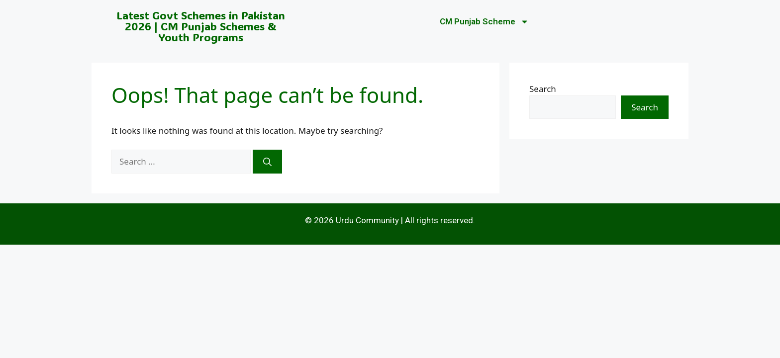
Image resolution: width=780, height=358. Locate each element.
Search (542, 88)
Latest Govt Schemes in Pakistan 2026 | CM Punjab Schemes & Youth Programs (200, 26)
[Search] (267, 162)
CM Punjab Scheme (484, 21)
